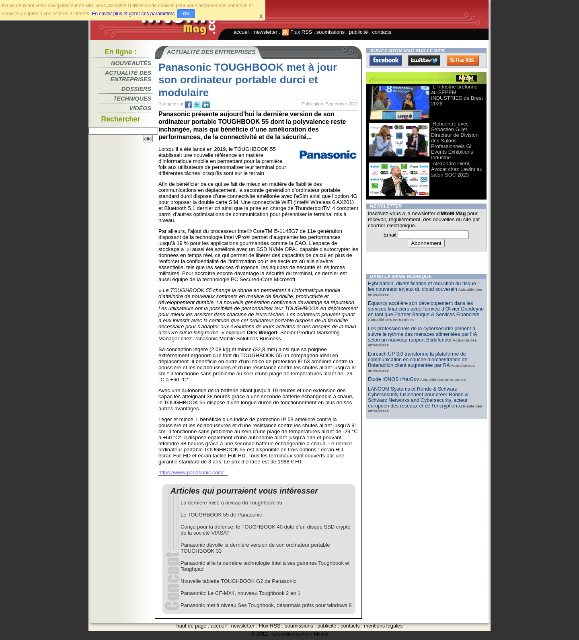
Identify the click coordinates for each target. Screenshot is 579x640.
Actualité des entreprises (128, 76)
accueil (242, 32)
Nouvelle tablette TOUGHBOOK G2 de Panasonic (238, 581)
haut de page (192, 626)
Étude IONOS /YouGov (393, 379)
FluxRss (463, 60)
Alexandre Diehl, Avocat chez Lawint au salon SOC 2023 (456, 169)
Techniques (132, 98)
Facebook (386, 60)
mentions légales (383, 626)
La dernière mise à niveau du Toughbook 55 (231, 503)
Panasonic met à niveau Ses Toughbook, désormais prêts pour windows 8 (266, 605)
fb (188, 105)
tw (197, 105)
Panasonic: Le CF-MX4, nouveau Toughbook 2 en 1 (240, 593)
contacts (382, 32)
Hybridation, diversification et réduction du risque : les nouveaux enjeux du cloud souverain (423, 286)
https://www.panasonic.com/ (191, 472)
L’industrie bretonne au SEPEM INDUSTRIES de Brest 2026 (457, 95)
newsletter (265, 32)
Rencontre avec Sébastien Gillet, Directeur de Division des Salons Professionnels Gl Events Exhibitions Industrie (454, 141)
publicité (358, 32)
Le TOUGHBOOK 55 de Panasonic (221, 515)
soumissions (330, 32)
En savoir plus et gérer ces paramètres (133, 13)
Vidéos (140, 108)
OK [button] (186, 13)
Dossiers (136, 89)
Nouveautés (131, 63)
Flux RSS (297, 32)
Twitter (424, 60)
